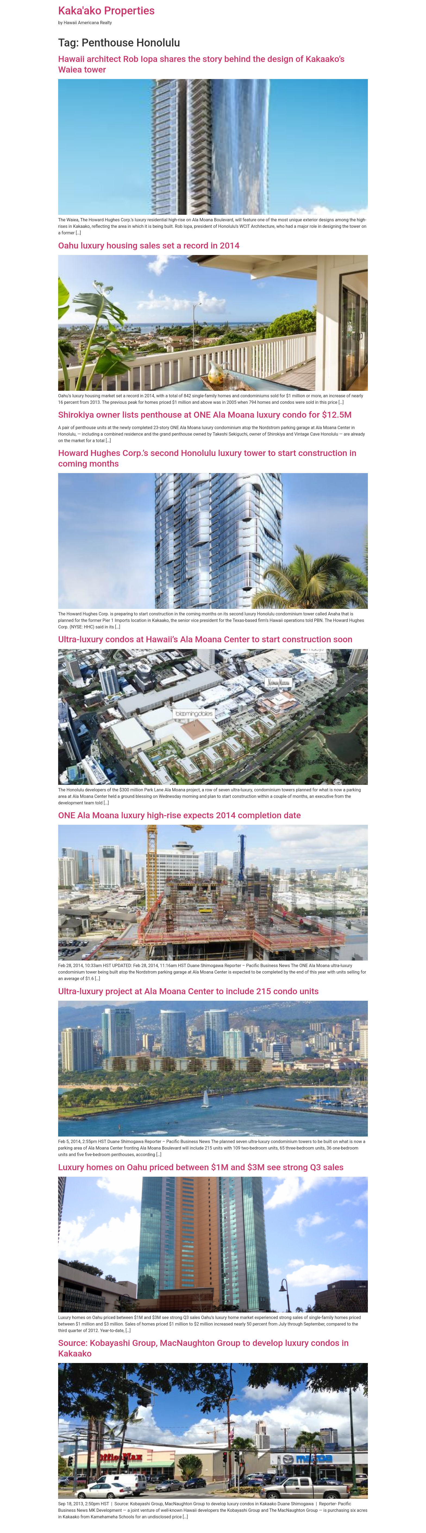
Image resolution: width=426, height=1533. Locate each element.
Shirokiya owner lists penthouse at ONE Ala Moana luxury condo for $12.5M (205, 415)
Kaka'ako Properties (106, 10)
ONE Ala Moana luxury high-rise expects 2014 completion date (179, 815)
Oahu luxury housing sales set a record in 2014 (149, 245)
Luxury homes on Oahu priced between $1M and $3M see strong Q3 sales (201, 1167)
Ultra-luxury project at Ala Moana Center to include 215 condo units (188, 991)
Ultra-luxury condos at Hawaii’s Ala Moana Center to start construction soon (205, 639)
